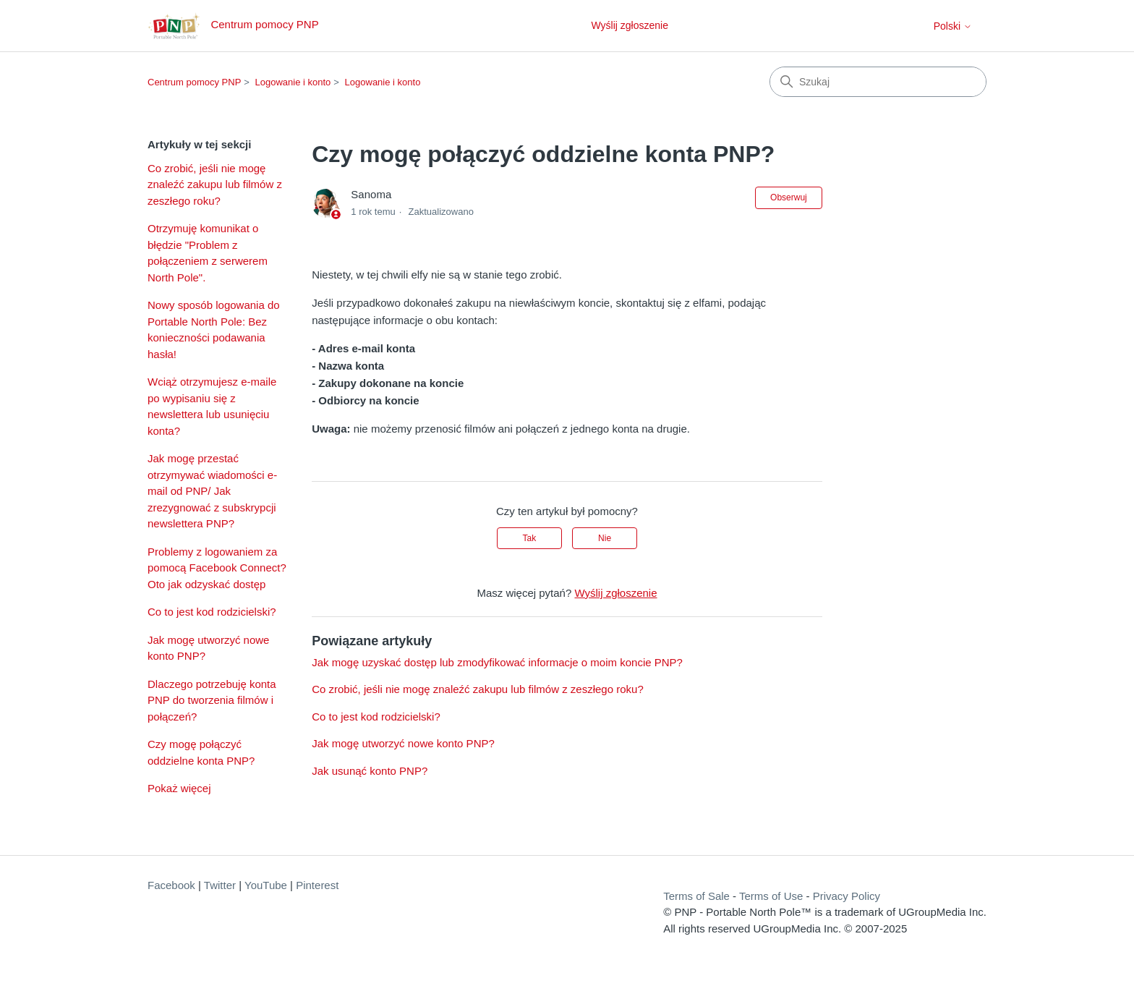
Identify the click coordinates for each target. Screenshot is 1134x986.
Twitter (220, 885)
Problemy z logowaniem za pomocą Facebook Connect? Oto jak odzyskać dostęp (217, 567)
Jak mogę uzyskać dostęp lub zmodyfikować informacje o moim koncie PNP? (497, 662)
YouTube (265, 885)
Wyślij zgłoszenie (629, 25)
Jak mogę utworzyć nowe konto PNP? (208, 648)
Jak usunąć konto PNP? (369, 771)
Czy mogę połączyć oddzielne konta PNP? (201, 752)
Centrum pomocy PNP (194, 82)
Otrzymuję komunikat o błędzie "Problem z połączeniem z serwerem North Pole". (208, 253)
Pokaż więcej (179, 788)
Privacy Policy (846, 896)
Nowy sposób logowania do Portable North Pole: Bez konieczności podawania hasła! (214, 329)
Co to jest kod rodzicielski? (212, 611)
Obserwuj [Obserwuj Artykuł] (788, 197)
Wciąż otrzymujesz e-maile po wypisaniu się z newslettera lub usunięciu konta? (212, 406)
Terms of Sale (696, 896)
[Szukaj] (878, 81)
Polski (953, 26)
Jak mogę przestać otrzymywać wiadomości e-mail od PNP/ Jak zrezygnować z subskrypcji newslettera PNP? (212, 491)
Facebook (171, 885)
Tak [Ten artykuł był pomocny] (530, 538)
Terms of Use (771, 896)
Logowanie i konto (293, 82)
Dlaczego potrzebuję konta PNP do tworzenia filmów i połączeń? (212, 700)
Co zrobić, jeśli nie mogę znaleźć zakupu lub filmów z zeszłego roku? (215, 184)
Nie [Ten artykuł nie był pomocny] (604, 538)
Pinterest (317, 885)
